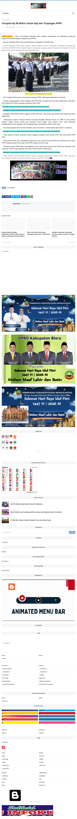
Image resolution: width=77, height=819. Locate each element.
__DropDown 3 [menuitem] (43, 672)
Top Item (41, 733)
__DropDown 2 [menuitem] (6, 672)
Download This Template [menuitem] (46, 684)
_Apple (4, 762)
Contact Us (5, 701)
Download (42, 782)
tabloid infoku (10, 27)
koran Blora (5, 561)
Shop (3, 782)
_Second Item (5, 765)
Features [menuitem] (41, 665)
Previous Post (6, 242)
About (40, 655)
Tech (40, 779)
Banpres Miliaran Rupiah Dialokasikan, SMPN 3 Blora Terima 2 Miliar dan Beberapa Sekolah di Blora (13, 234)
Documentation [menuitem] (6, 681)
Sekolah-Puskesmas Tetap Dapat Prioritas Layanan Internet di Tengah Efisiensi (63, 234)
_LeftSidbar (5, 776)
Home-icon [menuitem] (5, 665)
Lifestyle (4, 779)
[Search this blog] (35, 532)
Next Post (71, 242)
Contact (4, 658)
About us (4, 733)
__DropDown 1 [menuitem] (43, 668)
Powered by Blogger (21, 801)
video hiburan (6, 570)
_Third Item (42, 765)
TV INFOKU (5, 542)
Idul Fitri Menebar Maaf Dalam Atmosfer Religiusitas (26, 504)
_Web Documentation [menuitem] (45, 681)
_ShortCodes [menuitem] (5, 675)
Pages (3, 756)
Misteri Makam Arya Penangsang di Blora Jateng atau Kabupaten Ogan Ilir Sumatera (36, 512)
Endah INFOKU (6, 20)
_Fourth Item (5, 768)
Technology (5, 759)
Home (3, 655)
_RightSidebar (43, 773)
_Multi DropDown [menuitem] (7, 668)
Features (4, 773)
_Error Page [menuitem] (5, 678)
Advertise (4, 730)
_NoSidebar (42, 776)
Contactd (41, 756)
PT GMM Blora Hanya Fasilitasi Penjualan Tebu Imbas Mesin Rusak (30, 520)
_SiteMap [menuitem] (41, 675)
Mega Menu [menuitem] (42, 678)
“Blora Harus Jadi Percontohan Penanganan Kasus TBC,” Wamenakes (38, 233)
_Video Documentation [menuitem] (8, 684)
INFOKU (4, 552)
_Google (41, 759)
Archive (41, 753)
